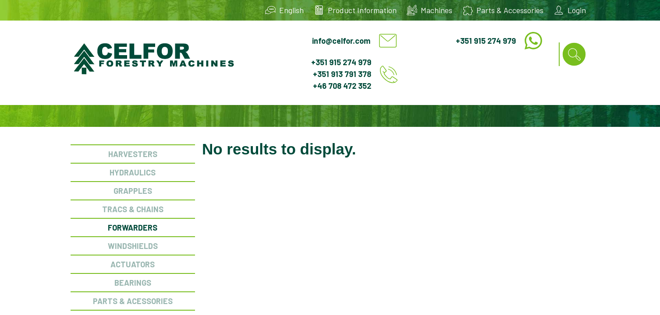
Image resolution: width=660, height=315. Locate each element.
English (291, 10)
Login (577, 10)
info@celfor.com (341, 41)
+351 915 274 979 (486, 41)
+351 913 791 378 (342, 74)
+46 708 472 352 (342, 86)
